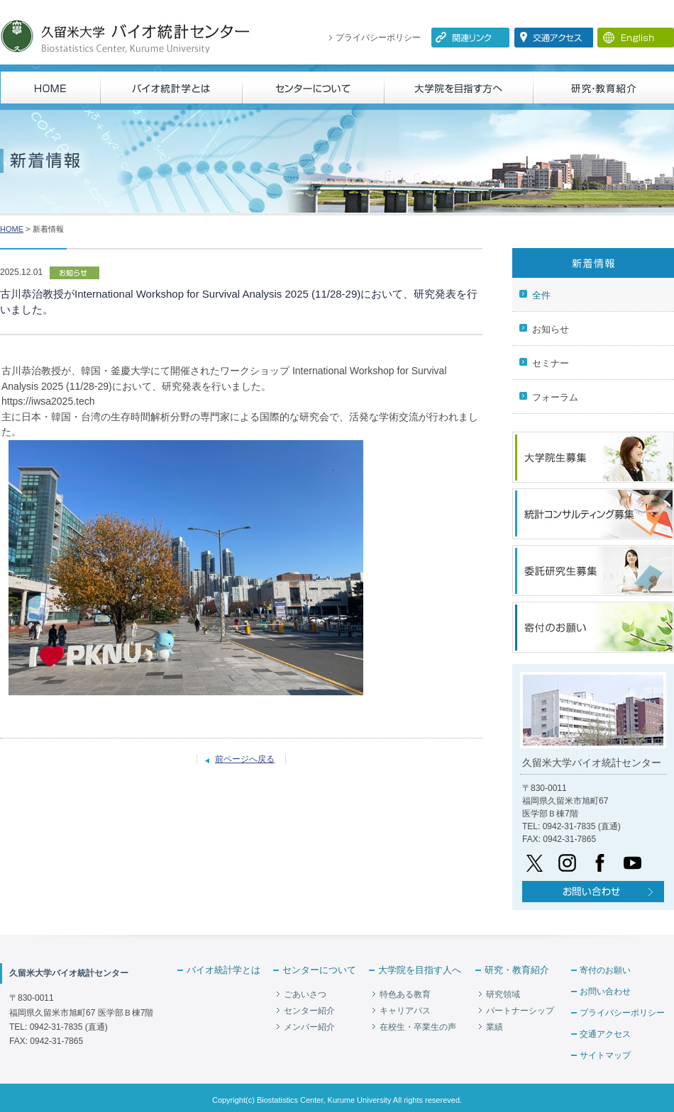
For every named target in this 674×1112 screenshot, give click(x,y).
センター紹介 (309, 1011)
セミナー (550, 363)
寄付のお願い (605, 970)
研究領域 (503, 994)
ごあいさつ (305, 994)
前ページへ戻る (245, 759)
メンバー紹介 (309, 1027)
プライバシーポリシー (378, 38)
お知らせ (550, 329)
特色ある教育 (405, 994)
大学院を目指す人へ (419, 970)
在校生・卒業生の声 (418, 1027)
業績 (494, 1027)
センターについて (319, 970)
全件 (541, 295)
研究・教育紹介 (517, 970)
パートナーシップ (520, 1011)
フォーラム (555, 397)
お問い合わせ (605, 991)
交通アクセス (605, 1034)
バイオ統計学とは (223, 970)
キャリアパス (405, 1011)
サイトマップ (605, 1055)
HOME (11, 229)
